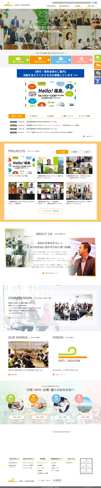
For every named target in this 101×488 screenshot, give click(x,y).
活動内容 (14, 374)
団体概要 (40, 465)
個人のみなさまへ (57, 2)
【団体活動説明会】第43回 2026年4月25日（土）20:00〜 (42, 122)
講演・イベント (56, 468)
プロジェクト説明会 (28, 465)
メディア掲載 (55, 470)
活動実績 (40, 470)
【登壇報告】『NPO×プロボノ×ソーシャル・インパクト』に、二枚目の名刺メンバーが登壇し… (53, 125)
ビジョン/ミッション (43, 462)
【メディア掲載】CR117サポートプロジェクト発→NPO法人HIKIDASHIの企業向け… (50, 132)
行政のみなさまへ (86, 2)
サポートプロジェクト (29, 462)
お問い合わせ (70, 462)
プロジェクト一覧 (28, 468)
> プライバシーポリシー (88, 487)
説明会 (54, 465)
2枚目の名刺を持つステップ (13, 466)
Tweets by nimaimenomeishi (61, 432)
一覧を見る (89, 136)
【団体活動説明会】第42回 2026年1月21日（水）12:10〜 (42, 129)
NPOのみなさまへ (67, 2)
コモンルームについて (18, 318)
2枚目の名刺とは (13, 462)
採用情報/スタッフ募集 (43, 473)
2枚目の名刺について (52, 273)
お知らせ (55, 462)
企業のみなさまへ (76, 2)
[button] (53, 308)
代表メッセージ (60, 374)
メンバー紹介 (41, 468)
